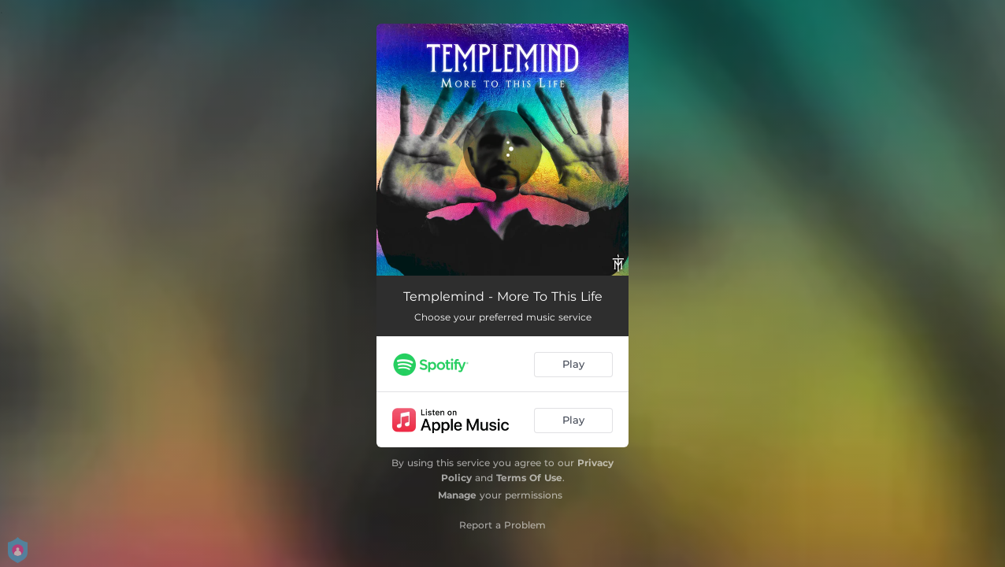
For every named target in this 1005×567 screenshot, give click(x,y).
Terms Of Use (529, 478)
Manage (457, 495)
